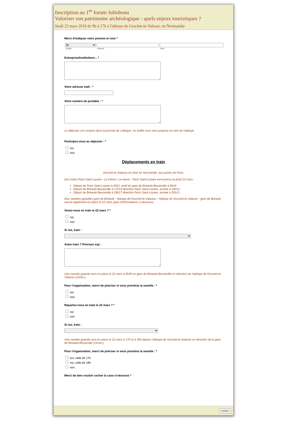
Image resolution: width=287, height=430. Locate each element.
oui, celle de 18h (80, 372)
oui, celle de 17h (80, 368)
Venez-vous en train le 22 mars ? (87, 217)
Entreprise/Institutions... (81, 57)
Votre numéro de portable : (83, 104)
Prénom (100, 48)
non (72, 159)
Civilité (68, 48)
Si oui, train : (73, 236)
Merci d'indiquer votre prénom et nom (91, 38)
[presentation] (98, 398)
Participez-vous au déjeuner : (85, 148)
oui (72, 155)
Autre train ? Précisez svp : (82, 251)
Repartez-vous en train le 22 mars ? (89, 315)
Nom (162, 48)
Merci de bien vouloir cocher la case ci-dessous (97, 385)
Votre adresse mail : (78, 90)
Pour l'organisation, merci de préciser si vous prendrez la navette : (110, 295)
